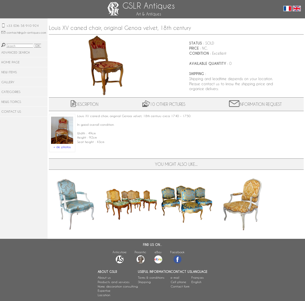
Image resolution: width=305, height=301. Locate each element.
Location (104, 295)
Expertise (104, 290)
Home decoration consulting (118, 286)
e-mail (175, 277)
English (196, 282)
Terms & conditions (151, 277)
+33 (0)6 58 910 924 (23, 25)
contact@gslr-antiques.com (26, 32)
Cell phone (178, 282)
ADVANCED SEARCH (15, 52)
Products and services (114, 282)
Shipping (144, 282)
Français (197, 277)
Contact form (180, 286)
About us (104, 277)
